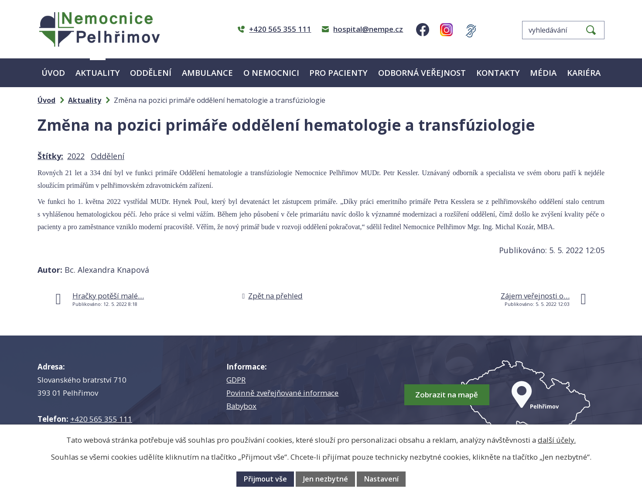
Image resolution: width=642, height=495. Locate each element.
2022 (76, 156)
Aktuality (97, 72)
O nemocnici (271, 72)
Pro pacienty (338, 72)
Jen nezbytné (325, 479)
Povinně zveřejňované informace (282, 393)
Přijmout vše (265, 479)
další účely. (557, 440)
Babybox (241, 406)
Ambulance (207, 72)
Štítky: (50, 156)
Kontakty (498, 72)
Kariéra (584, 72)
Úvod (53, 72)
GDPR (236, 380)
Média (543, 72)
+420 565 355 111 (101, 419)
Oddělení (150, 72)
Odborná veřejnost (422, 72)
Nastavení (381, 479)
